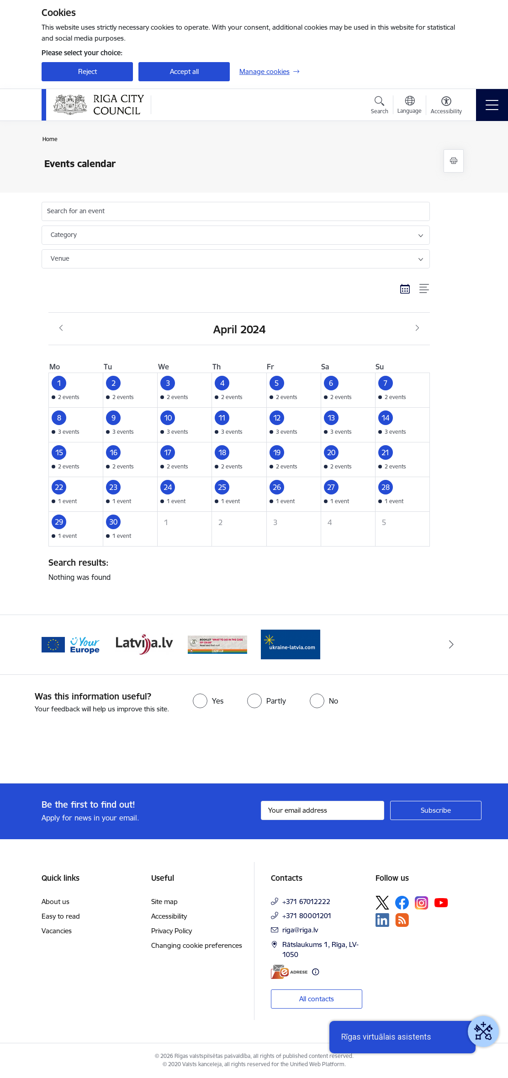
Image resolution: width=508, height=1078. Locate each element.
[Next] (451, 644)
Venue (60, 258)
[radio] (208, 701)
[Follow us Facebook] (402, 903)
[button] (76, 390)
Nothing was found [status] (235, 569)
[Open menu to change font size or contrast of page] (446, 106)
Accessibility (169, 916)
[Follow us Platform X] (382, 903)
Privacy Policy (171, 930)
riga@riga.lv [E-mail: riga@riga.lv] (300, 930)
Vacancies (57, 930)
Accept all (184, 71)
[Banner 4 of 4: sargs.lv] (290, 644)
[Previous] (57, 644)
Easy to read (61, 916)
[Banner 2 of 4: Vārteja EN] (144, 644)
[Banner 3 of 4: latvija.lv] (217, 644)
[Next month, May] (417, 328)
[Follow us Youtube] (441, 902)
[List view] (424, 289)
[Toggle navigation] (492, 105)
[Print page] (453, 161)
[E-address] (289, 971)
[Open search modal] (379, 106)
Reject (87, 71)
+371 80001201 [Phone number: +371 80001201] (307, 915)
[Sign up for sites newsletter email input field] (322, 810)
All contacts (316, 998)
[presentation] (76, 749)
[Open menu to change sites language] (409, 105)
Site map (164, 901)
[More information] (315, 971)
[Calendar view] (405, 289)
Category (64, 235)
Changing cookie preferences (196, 945)
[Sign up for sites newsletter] (436, 810)
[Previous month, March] (61, 328)
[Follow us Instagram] (422, 903)
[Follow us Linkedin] (382, 920)
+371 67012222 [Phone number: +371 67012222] (306, 901)
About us (55, 901)
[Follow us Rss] (402, 919)
